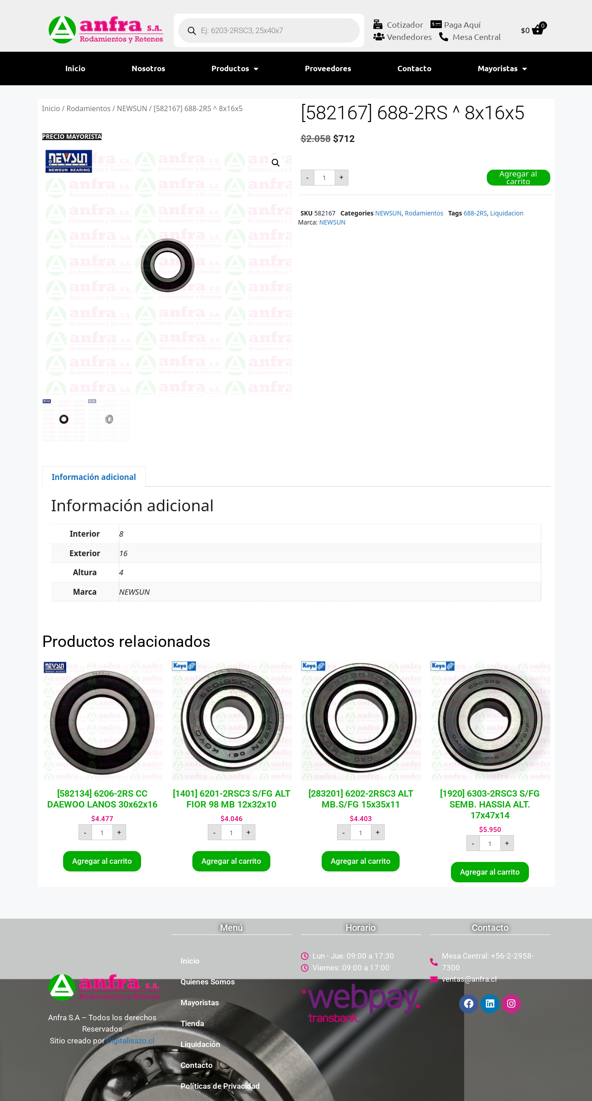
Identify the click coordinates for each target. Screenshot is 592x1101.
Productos (235, 68)
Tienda (192, 1023)
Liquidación (200, 1044)
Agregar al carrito (518, 178)
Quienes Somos (208, 981)
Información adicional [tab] (94, 477)
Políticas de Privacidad (220, 1086)
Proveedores (328, 68)
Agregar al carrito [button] (102, 861)
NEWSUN (132, 108)
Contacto (414, 68)
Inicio (75, 68)
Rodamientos (88, 108)
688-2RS (475, 213)
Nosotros (148, 68)
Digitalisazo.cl (130, 1040)
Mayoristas (502, 68)
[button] (276, 163)
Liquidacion (507, 213)
